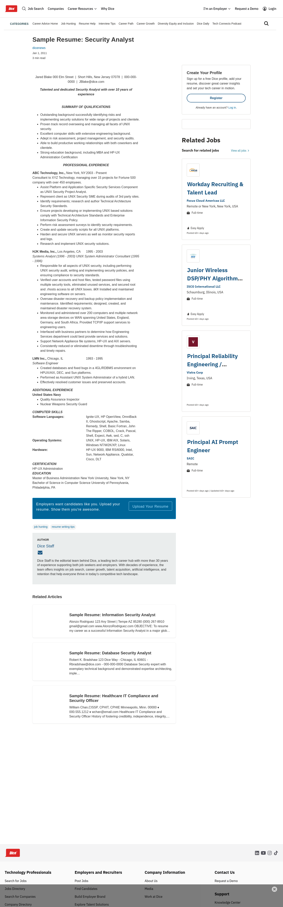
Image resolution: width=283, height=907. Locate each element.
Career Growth (146, 23)
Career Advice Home (45, 23)
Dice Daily (203, 23)
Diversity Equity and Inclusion (176, 23)
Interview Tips (107, 23)
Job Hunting (68, 23)
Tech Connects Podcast (226, 23)
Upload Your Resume (150, 506)
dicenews (39, 48)
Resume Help (87, 23)
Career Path (126, 23)
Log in (232, 107)
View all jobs (241, 150)
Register (216, 98)
